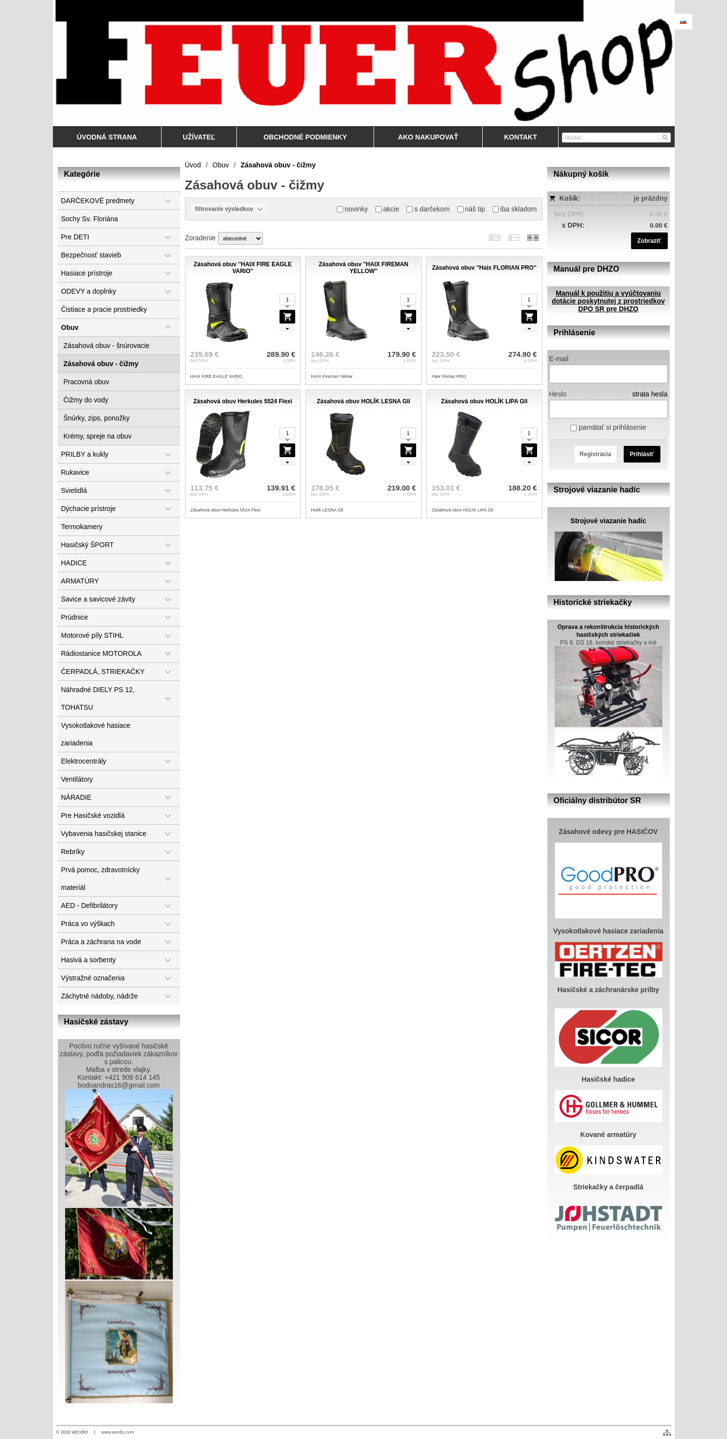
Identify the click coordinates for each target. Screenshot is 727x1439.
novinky (352, 209)
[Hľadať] (664, 137)
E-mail (559, 359)
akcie (387, 209)
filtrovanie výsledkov (228, 209)
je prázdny (650, 198)
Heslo (558, 394)
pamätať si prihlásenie (608, 427)
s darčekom (427, 209)
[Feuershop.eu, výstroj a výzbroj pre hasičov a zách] (363, 63)
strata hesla (649, 394)
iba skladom (514, 209)
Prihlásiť (642, 454)
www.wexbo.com (117, 1432)
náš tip (471, 209)
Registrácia (595, 454)
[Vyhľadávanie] (616, 137)
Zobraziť (649, 240)
